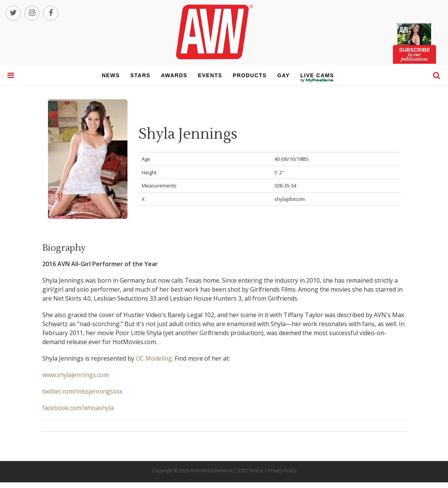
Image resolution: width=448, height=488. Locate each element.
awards (174, 75)
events (210, 75)
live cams (317, 80)
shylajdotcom (289, 199)
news (111, 75)
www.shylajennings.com (75, 375)
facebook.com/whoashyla (78, 408)
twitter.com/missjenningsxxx (82, 391)
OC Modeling (154, 358)
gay (283, 75)
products (250, 75)
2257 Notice (250, 470)
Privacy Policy (282, 470)
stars (140, 75)
